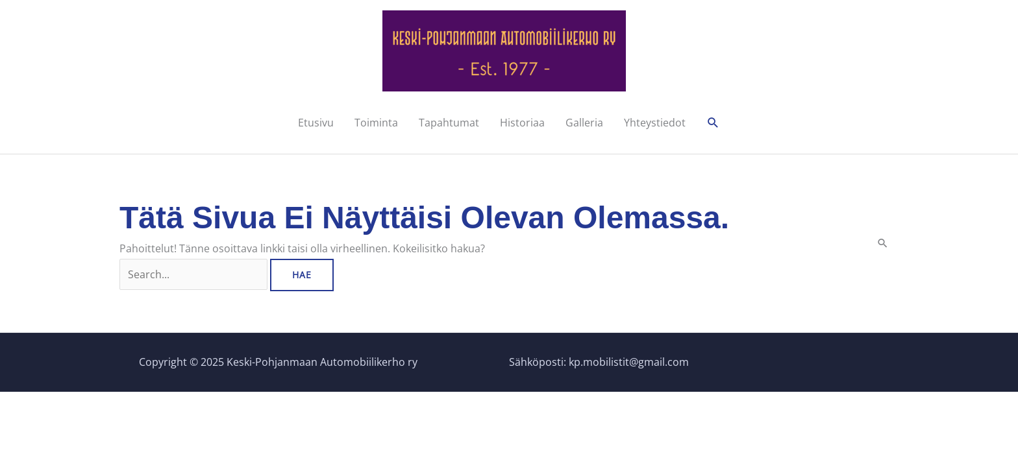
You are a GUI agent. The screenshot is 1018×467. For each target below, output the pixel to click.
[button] (713, 123)
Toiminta (376, 122)
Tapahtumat (449, 122)
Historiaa (522, 122)
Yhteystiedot (655, 122)
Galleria (584, 122)
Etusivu (316, 122)
